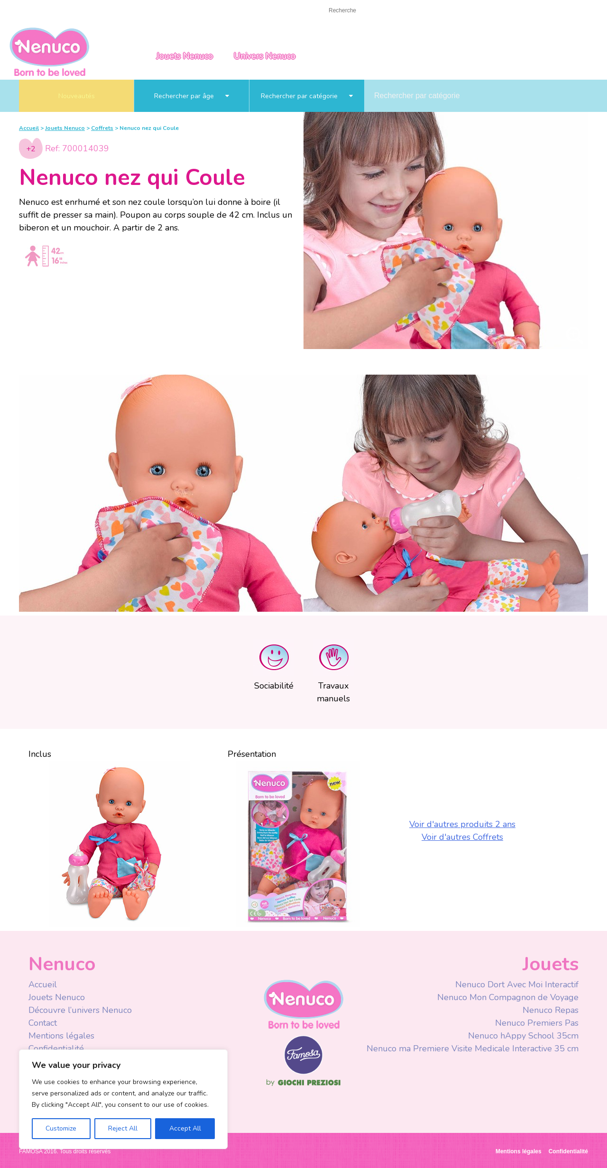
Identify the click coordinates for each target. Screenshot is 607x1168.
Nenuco (303, 1003)
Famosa (303, 1072)
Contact (66, 10)
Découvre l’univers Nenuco (80, 1010)
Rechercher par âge (191, 96)
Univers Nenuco (264, 56)
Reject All (123, 1128)
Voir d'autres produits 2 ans (462, 824)
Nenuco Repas (551, 1010)
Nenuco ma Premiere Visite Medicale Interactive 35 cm (473, 1048)
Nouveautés (76, 96)
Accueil (30, 10)
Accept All (185, 1128)
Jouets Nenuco (184, 56)
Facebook (437, 11)
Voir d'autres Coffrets (462, 837)
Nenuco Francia (49, 51)
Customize (61, 1128)
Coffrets (102, 128)
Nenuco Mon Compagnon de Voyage (508, 997)
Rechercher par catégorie (307, 96)
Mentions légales (61, 1035)
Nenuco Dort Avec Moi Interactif (517, 984)
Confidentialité (56, 1048)
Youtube (456, 11)
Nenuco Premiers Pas (537, 1023)
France (530, 11)
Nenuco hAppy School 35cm (523, 1035)
